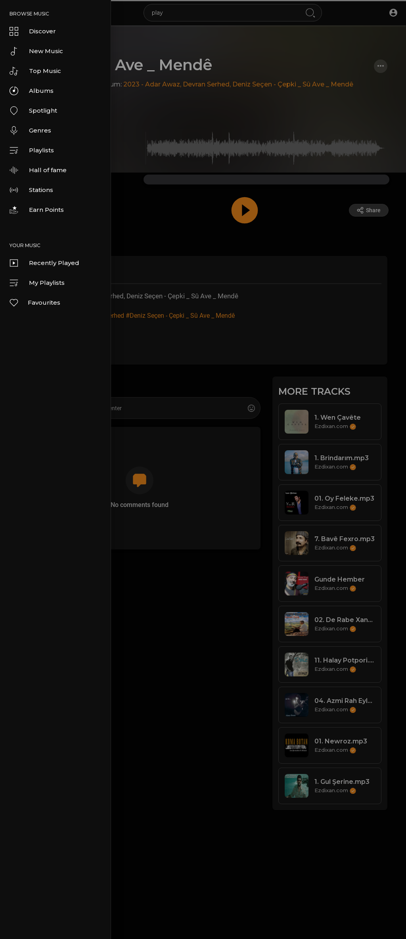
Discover (33, 31)
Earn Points (37, 209)
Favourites (34, 303)
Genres (30, 130)
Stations (31, 190)
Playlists (32, 150)
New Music (36, 51)
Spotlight (33, 110)
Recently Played (44, 263)
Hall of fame (38, 170)
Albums (32, 90)
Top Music (35, 71)
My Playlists (37, 282)
